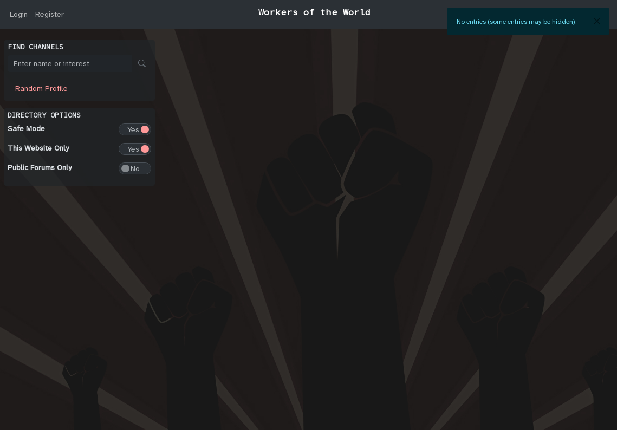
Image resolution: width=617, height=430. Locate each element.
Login (19, 14)
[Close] (597, 21)
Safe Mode (26, 128)
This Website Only (38, 148)
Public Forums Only (40, 167)
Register (49, 14)
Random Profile (41, 88)
